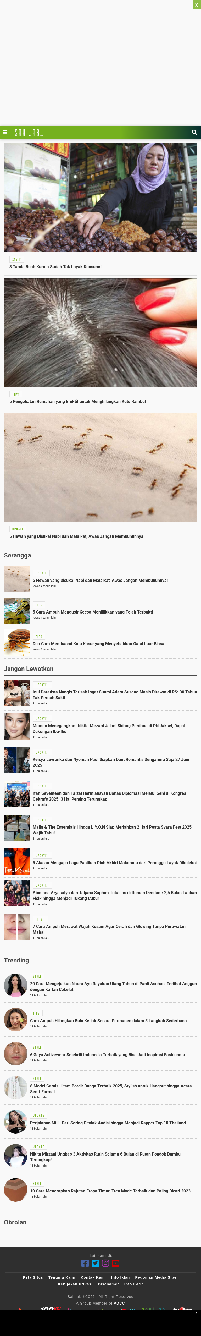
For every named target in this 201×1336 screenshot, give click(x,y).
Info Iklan (120, 1277)
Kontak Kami (93, 1277)
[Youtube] (116, 1263)
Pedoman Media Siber (156, 1277)
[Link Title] (6, 132)
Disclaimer (108, 1284)
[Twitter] (95, 1263)
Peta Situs (33, 1277)
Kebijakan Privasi (75, 1284)
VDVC (119, 1303)
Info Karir (133, 1284)
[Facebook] (85, 1263)
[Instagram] (105, 1263)
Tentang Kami (62, 1277)
